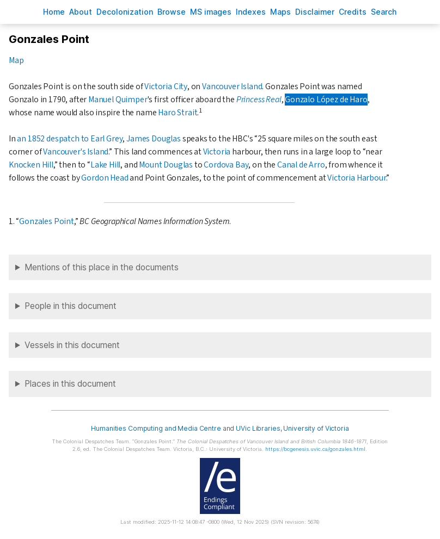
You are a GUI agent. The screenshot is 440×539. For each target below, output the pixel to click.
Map (16, 60)
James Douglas (153, 139)
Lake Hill (105, 165)
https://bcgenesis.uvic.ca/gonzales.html (315, 449)
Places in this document (70, 384)
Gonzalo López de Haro (326, 100)
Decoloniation (124, 11)
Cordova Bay (226, 165)
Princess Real (259, 100)
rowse (171, 11)
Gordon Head (104, 178)
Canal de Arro (301, 165)
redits (352, 11)
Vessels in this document (72, 345)
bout (80, 11)
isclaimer (314, 11)
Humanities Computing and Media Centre (156, 428)
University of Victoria (316, 428)
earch (384, 11)
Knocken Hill (31, 165)
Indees (251, 11)
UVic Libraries (258, 428)
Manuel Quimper (118, 100)
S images (210, 11)
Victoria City (165, 86)
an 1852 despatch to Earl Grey (70, 139)
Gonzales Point (46, 221)
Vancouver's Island (75, 152)
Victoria (217, 152)
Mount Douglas (166, 165)
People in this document (71, 306)
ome (54, 11)
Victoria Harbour (356, 178)
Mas (280, 11)
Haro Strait (177, 113)
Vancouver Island (232, 86)
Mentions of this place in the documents (102, 267)
